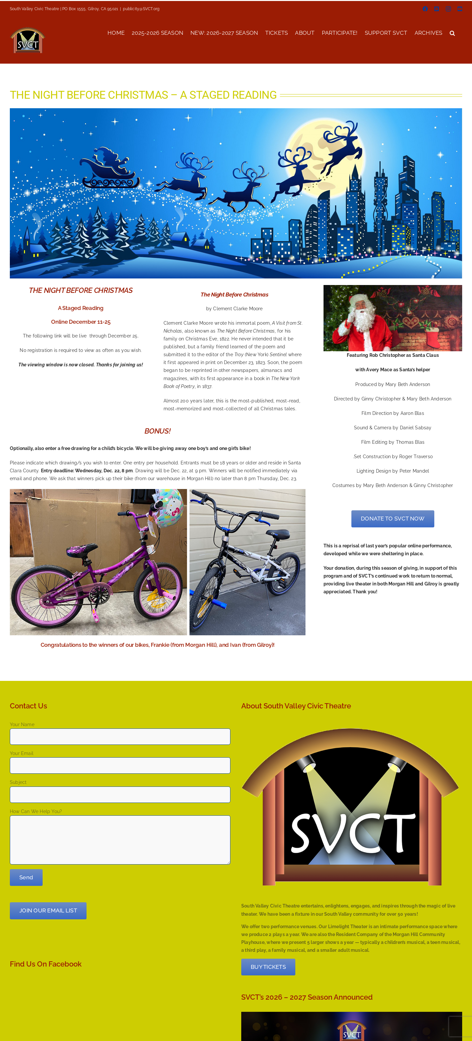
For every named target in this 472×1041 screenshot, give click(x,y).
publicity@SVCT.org (141, 9)
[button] (452, 32)
